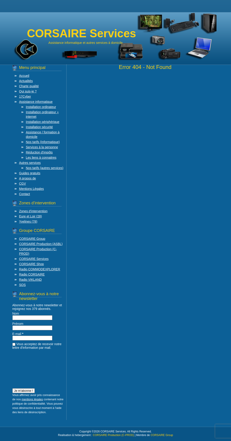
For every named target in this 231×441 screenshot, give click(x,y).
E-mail (17, 334)
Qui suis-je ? (28, 91)
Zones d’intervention (33, 211)
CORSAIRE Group (32, 239)
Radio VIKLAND (30, 279)
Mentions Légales (31, 189)
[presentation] (30, 367)
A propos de (27, 178)
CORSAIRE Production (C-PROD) (113, 435)
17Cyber (25, 96)
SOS (22, 285)
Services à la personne (42, 147)
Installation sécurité (39, 127)
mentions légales (32, 399)
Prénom (17, 323)
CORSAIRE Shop (31, 264)
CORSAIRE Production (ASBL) (41, 244)
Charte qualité (29, 86)
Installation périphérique (43, 122)
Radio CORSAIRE (32, 274)
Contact (24, 194)
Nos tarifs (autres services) (44, 168)
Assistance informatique (36, 102)
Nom (15, 313)
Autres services (30, 163)
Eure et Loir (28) (30, 216)
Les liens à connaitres (41, 157)
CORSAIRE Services (34, 259)
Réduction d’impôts (39, 152)
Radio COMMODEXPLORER (39, 269)
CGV (22, 183)
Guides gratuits (29, 173)
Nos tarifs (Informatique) (43, 142)
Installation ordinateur (41, 107)
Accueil (24, 76)
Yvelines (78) (28, 221)
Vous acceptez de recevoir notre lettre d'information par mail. (37, 345)
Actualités (26, 81)
